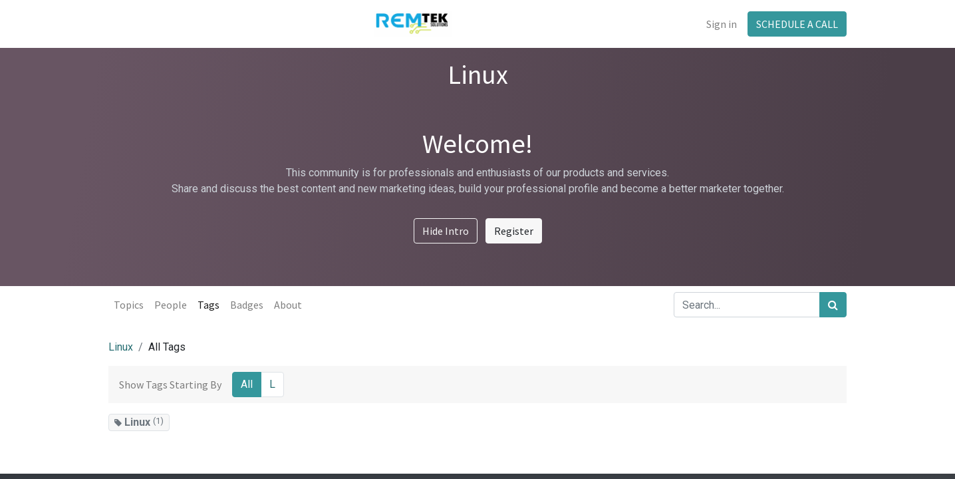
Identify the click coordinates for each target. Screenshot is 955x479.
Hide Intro (445, 231)
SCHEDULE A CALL (797, 24)
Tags (208, 304)
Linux (120, 347)
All (247, 384)
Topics (129, 304)
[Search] (833, 304)
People (170, 304)
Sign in (721, 24)
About (288, 304)
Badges (246, 304)
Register (513, 231)
